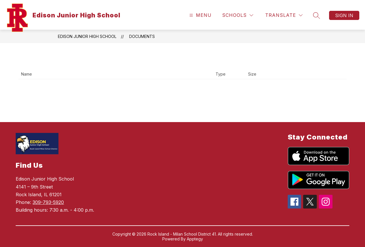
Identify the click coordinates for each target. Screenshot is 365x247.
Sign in (344, 15)
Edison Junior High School (87, 36)
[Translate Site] (284, 15)
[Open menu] (200, 15)
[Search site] (316, 15)
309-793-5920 (48, 202)
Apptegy (195, 238)
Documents (142, 36)
